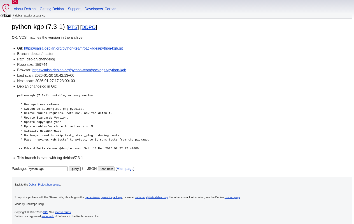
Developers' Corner (100, 9)
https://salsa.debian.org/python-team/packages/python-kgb (79, 70)
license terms (63, 212)
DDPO (88, 27)
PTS (72, 27)
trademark (48, 216)
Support (74, 9)
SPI (45, 212)
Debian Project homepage (44, 184)
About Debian (25, 9)
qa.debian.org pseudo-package (103, 197)
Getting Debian (52, 9)
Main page (124, 169)
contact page (232, 197)
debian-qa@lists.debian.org (151, 197)
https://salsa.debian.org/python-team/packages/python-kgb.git (73, 48)
